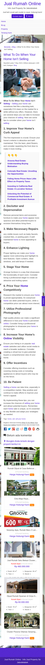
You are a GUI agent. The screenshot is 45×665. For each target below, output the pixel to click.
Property (4, 29)
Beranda (7, 47)
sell (13, 419)
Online (8, 338)
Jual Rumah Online (22, 3)
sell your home (21, 419)
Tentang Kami (6, 33)
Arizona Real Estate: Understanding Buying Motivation (18, 163)
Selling (7, 104)
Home (3, 21)
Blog (13, 47)
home (25, 104)
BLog (3, 25)
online (6, 323)
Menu (29, 16)
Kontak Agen (18, 16)
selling (20, 117)
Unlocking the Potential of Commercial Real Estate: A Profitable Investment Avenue (21, 196)
